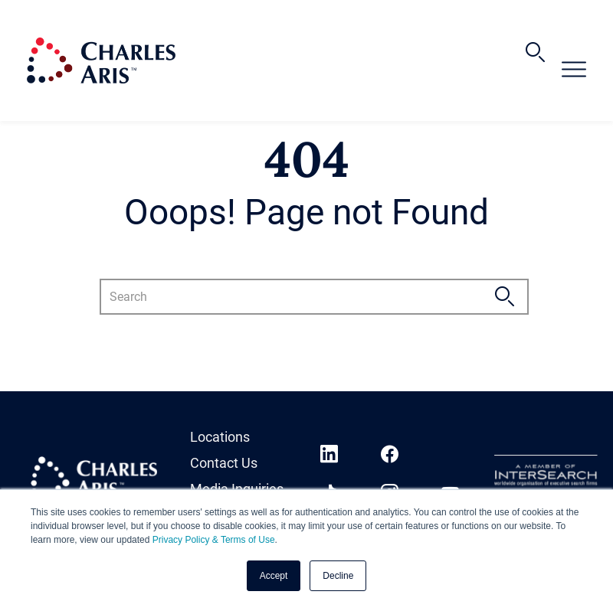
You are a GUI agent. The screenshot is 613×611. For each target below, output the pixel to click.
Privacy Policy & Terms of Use (213, 539)
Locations (220, 437)
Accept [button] (274, 575)
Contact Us (223, 463)
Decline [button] (338, 575)
